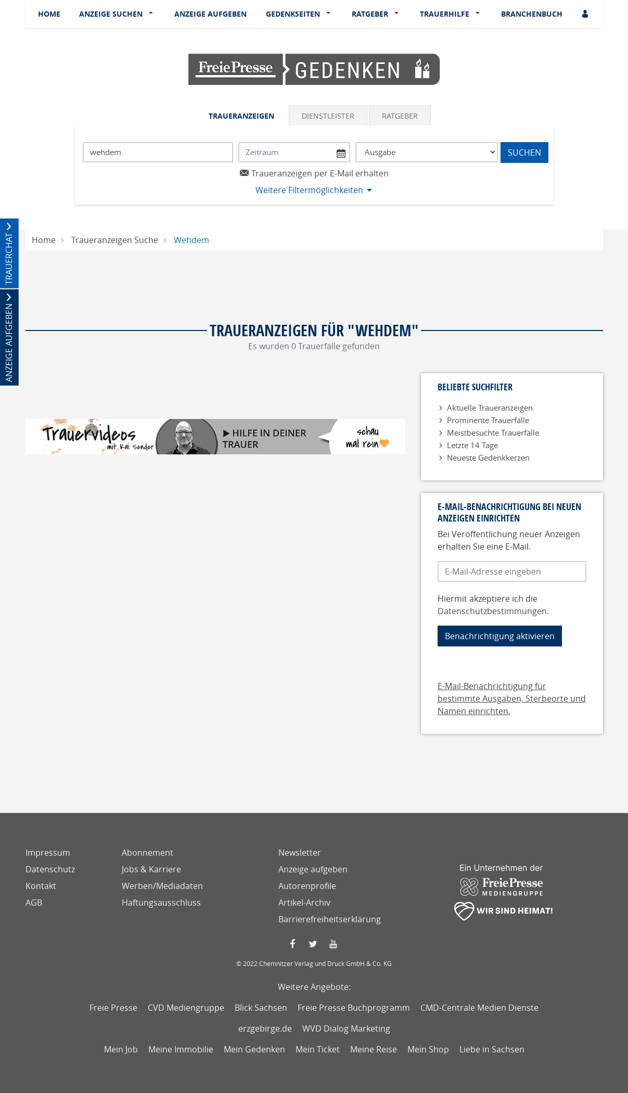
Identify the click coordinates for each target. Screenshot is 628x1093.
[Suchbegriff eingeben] (158, 152)
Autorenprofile (307, 886)
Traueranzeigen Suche (114, 240)
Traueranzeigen (241, 116)
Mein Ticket (318, 1049)
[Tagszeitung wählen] (426, 152)
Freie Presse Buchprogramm (354, 1007)
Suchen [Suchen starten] (524, 152)
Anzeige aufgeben (210, 14)
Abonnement (147, 852)
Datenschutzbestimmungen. (493, 611)
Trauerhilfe (444, 14)
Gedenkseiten (293, 14)
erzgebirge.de (265, 1028)
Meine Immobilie (180, 1049)
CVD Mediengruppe (186, 1007)
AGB (33, 902)
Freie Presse (113, 1007)
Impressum (47, 852)
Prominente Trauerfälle (488, 420)
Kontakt (40, 886)
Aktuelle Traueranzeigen (490, 407)
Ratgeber (370, 14)
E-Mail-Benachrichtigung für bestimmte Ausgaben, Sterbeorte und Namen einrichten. (512, 698)
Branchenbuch (531, 14)
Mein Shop (428, 1049)
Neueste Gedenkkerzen (488, 457)
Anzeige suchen (111, 14)
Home (49, 14)
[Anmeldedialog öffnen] (586, 14)
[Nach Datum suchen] (294, 152)
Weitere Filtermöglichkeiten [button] (309, 190)
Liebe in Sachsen (491, 1049)
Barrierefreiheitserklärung (329, 919)
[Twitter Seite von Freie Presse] (314, 944)
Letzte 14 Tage (472, 445)
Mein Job (121, 1049)
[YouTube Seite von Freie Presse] (334, 944)
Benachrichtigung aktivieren (500, 636)
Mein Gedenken (254, 1049)
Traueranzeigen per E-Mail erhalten (314, 173)
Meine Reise (373, 1049)
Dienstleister (328, 116)
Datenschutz (50, 869)
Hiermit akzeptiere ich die (493, 605)
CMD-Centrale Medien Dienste (479, 1007)
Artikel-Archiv (304, 902)
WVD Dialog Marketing (346, 1028)
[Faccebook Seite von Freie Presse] (294, 944)
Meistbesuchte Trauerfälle (493, 432)
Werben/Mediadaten (162, 886)
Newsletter (299, 852)
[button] (153, 14)
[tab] (242, 115)
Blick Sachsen (261, 1007)
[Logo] (314, 68)
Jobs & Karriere (151, 869)
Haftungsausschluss (161, 902)
